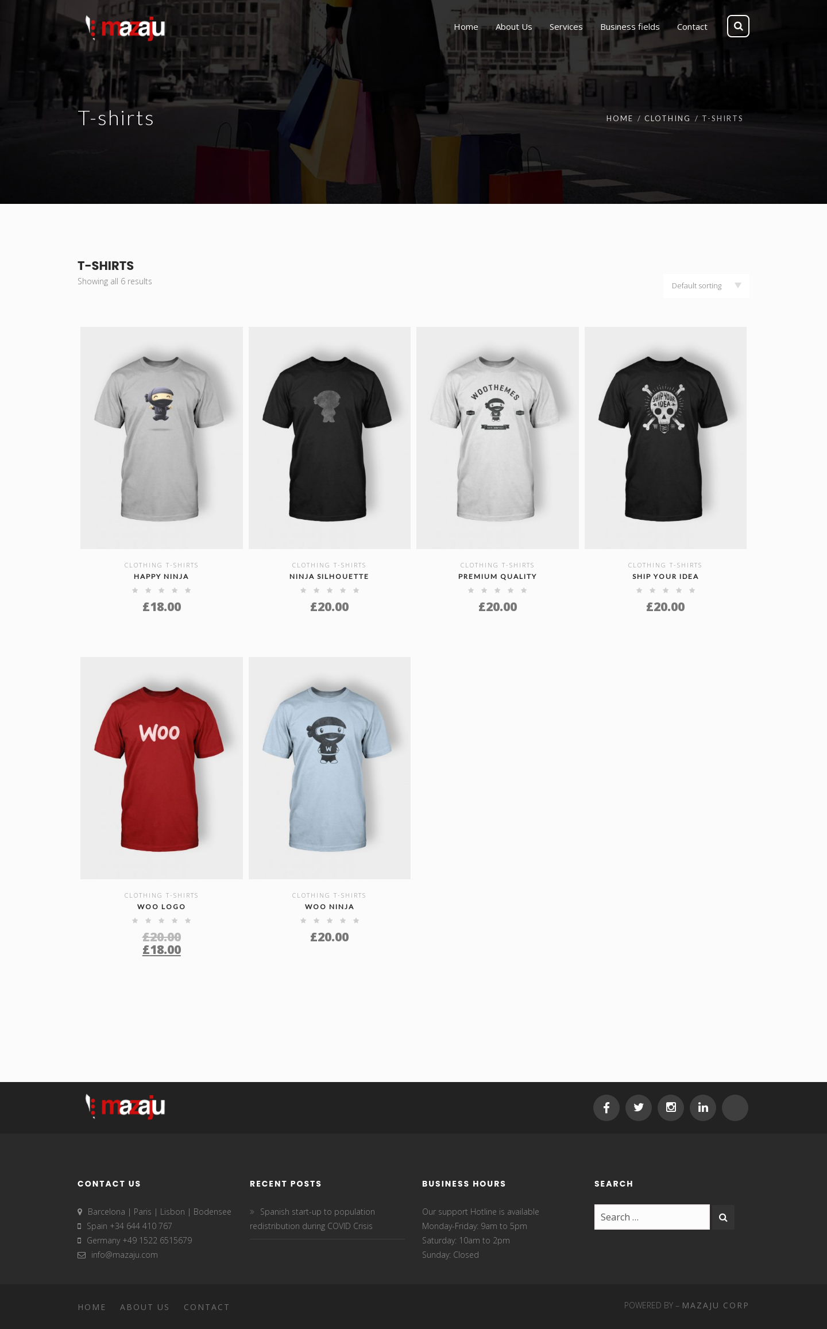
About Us (145, 1306)
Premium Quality (497, 576)
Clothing (667, 118)
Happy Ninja (161, 576)
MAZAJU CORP (715, 1305)
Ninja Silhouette (329, 576)
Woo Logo (161, 906)
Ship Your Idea (665, 576)
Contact (207, 1306)
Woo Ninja (329, 906)
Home (619, 118)
